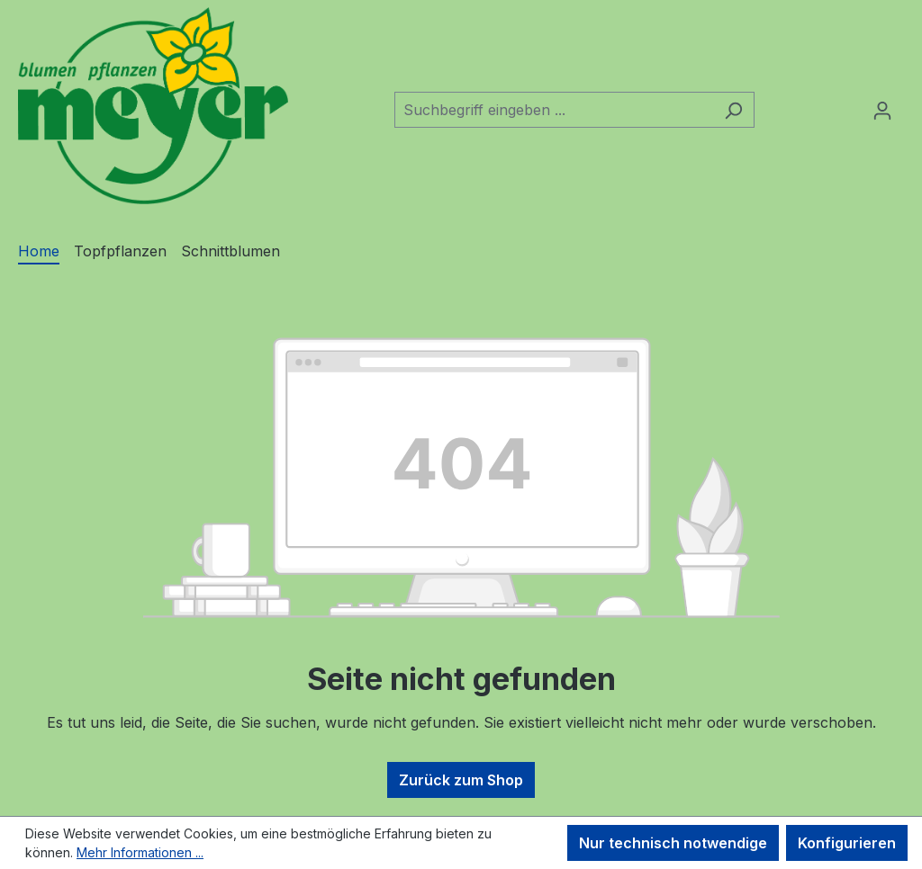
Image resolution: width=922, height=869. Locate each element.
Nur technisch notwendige (673, 843)
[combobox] (553, 110)
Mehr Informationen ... (140, 852)
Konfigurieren (847, 843)
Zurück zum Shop (461, 780)
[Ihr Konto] (882, 110)
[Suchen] (733, 110)
